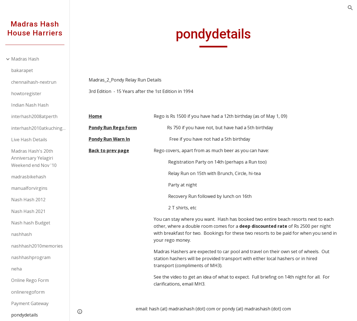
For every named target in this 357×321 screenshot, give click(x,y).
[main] (213, 36)
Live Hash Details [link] (29, 139)
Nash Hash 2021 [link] (28, 211)
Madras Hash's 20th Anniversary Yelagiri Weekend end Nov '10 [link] (34, 158)
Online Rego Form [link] (30, 280)
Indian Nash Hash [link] (30, 105)
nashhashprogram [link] (30, 257)
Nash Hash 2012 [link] (28, 200)
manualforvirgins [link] (29, 188)
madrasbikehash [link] (28, 177)
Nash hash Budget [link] (30, 223)
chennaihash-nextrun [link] (33, 82)
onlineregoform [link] (28, 292)
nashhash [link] (21, 234)
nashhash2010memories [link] (37, 246)
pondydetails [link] (24, 315)
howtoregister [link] (26, 93)
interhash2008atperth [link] (34, 116)
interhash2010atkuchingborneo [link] (38, 128)
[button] (350, 8)
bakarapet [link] (22, 70)
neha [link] (16, 269)
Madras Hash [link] (25, 59)
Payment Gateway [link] (30, 303)
